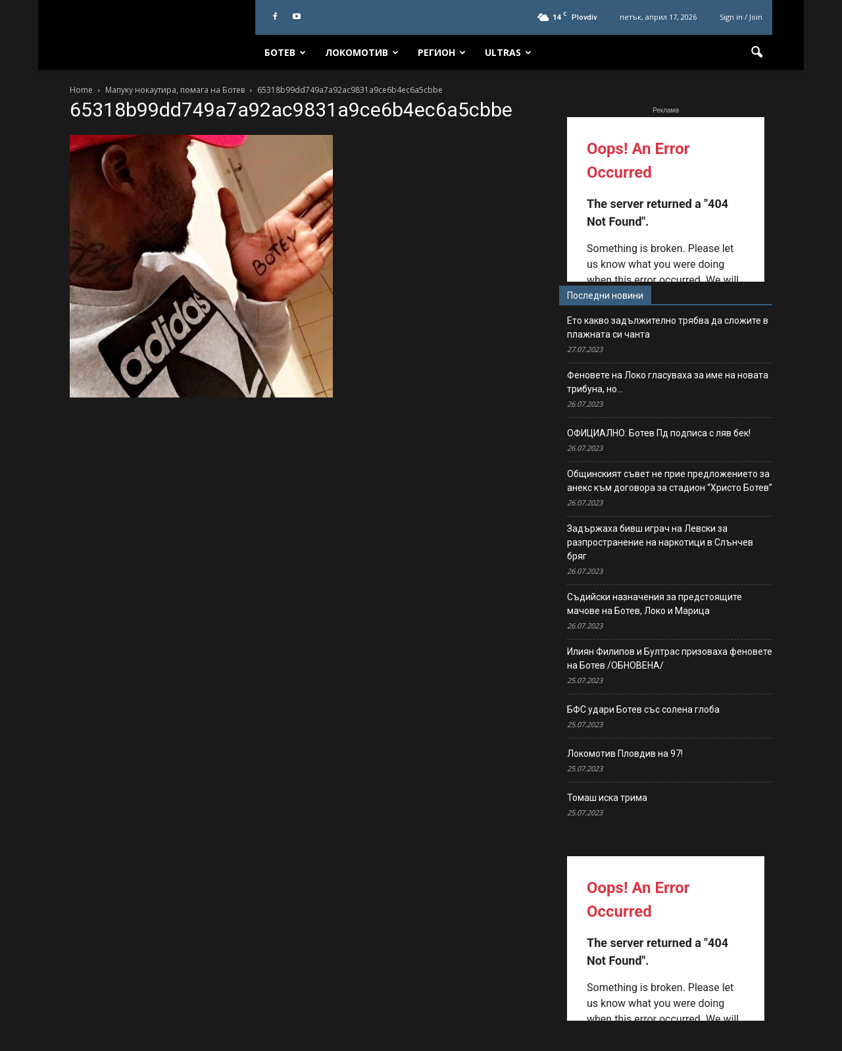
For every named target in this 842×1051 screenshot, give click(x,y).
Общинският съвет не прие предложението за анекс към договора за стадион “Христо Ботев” (669, 481)
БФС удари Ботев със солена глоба (643, 709)
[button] (756, 52)
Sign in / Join (741, 17)
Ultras (508, 52)
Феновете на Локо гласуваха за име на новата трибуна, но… (667, 382)
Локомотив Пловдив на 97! (625, 753)
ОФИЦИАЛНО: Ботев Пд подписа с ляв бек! (659, 433)
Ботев (285, 52)
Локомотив (362, 52)
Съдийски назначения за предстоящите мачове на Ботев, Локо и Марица (654, 604)
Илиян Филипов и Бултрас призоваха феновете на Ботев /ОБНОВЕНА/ (669, 658)
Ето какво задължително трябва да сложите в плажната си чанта (667, 327)
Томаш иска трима (607, 797)
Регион (442, 52)
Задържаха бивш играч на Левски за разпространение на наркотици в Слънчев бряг (660, 542)
